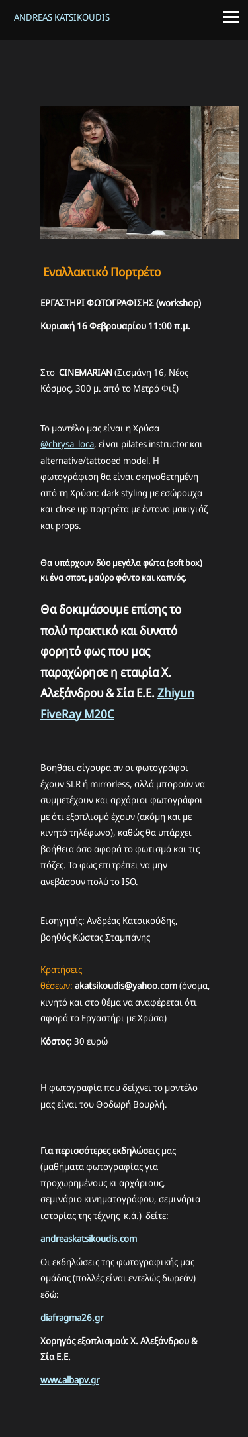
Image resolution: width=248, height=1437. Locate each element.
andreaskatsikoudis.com (88, 1238)
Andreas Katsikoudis (62, 17)
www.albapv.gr (69, 1379)
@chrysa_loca (67, 443)
